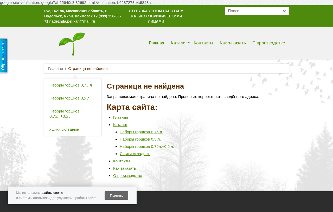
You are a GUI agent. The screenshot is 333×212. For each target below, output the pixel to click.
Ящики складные (64, 129)
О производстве (268, 43)
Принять (116, 195)
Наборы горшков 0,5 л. (69, 98)
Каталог (179, 43)
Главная (156, 43)
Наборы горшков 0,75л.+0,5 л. (64, 113)
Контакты (203, 43)
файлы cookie (52, 193)
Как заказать (233, 43)
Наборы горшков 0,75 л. (71, 85)
